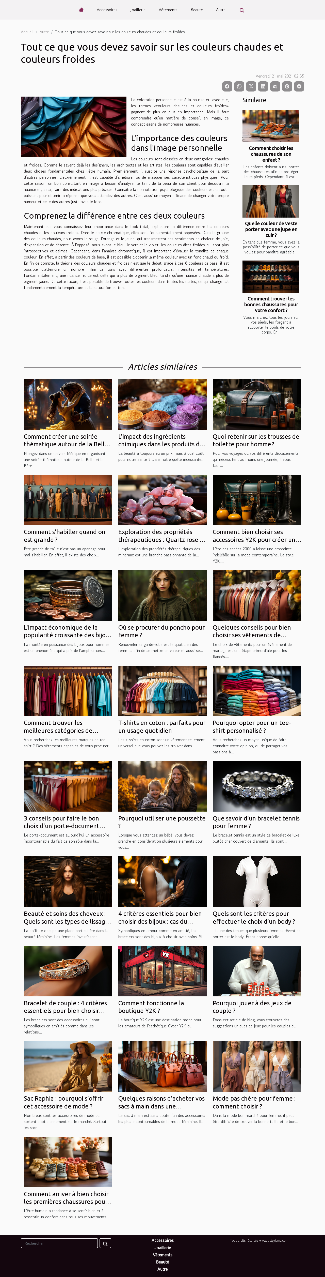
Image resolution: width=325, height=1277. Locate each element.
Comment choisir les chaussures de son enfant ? (271, 154)
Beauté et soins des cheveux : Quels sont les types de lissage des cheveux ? (66, 921)
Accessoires (107, 10)
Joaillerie (138, 10)
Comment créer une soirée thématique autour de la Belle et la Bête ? (66, 444)
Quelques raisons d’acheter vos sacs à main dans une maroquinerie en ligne (161, 1106)
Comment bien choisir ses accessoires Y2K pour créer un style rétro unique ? (254, 539)
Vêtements (168, 10)
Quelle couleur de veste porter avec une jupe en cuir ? (271, 229)
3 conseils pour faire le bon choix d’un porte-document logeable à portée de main (61, 826)
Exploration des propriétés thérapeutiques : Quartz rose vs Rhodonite (161, 539)
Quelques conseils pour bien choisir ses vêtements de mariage (252, 635)
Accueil (27, 32)
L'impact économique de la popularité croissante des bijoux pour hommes (68, 635)
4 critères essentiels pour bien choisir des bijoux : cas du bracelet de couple (160, 921)
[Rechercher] (59, 1243)
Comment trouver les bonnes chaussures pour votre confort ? (271, 304)
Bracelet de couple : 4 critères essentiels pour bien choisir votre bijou (65, 1011)
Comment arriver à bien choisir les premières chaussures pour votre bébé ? (66, 1202)
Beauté (197, 10)
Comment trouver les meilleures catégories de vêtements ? (58, 730)
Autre (220, 10)
